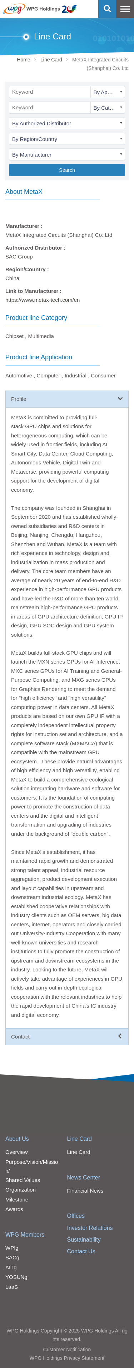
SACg (12, 1257)
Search (67, 170)
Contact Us (81, 1251)
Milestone (16, 1200)
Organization (20, 1190)
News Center (83, 1177)
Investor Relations (90, 1228)
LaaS (11, 1287)
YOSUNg (16, 1277)
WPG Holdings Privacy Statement (67, 1358)
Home (23, 59)
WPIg (12, 1248)
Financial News (85, 1191)
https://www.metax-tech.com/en (42, 300)
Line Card (51, 59)
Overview (16, 1152)
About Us (17, 1139)
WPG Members (24, 1235)
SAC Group (19, 257)
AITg (11, 1267)
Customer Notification (67, 1349)
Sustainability (84, 1240)
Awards (14, 1209)
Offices (76, 1216)
